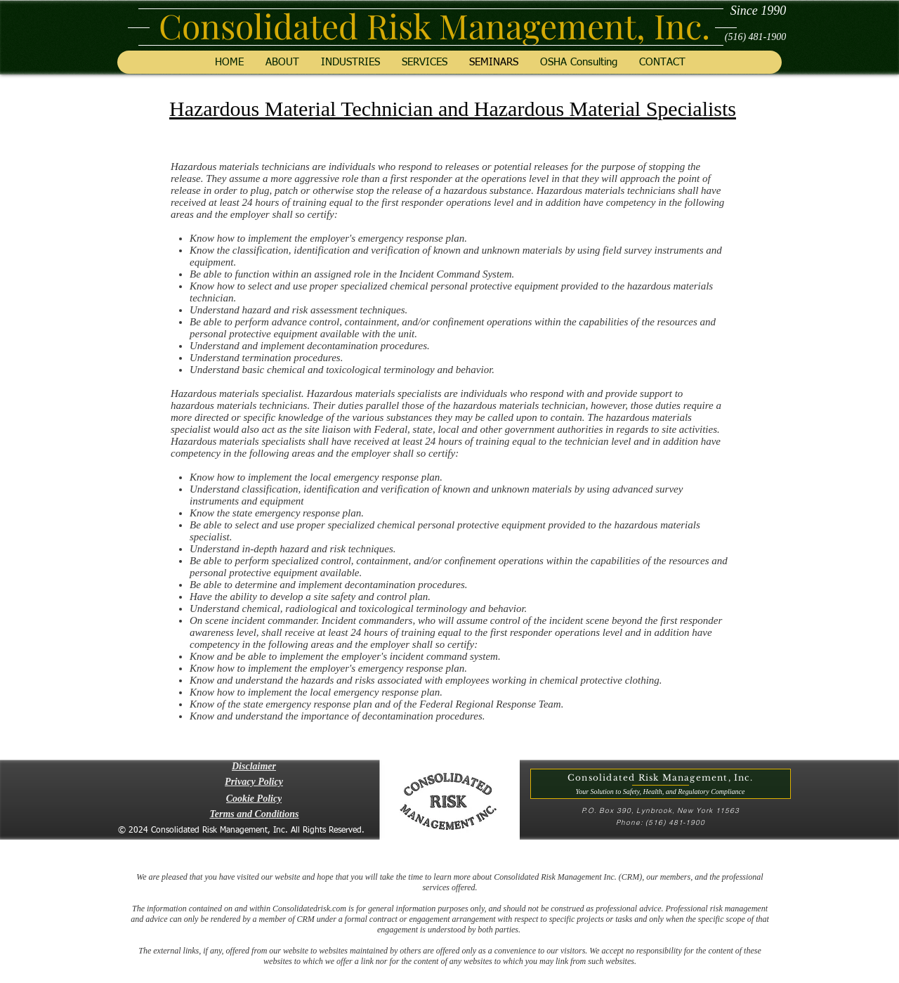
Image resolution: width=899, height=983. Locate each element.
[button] (253, 766)
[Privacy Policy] (254, 782)
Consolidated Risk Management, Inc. (434, 25)
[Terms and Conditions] (254, 814)
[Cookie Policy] (254, 799)
